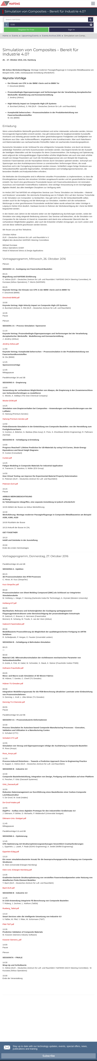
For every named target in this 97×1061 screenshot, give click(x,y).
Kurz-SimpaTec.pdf (11, 584)
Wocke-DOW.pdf (10, 401)
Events (15, 35)
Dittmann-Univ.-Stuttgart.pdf (14, 818)
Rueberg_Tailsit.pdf (11, 908)
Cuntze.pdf (7, 458)
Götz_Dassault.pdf (10, 784)
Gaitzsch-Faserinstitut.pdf (13, 624)
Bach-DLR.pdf (9, 888)
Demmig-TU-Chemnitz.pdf (14, 702)
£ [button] (7, 25)
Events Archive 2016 (51, 35)
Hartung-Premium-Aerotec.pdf (15, 419)
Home (5, 35)
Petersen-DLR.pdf (10, 484)
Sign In (71, 29)
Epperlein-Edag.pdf (11, 852)
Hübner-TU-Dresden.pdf (13, 683)
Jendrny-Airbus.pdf (11, 344)
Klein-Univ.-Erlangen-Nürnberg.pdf (17, 870)
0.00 (13, 24)
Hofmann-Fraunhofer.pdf (13, 668)
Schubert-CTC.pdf (10, 738)
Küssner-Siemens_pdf (12, 940)
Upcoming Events (30, 35)
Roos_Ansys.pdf (9, 753)
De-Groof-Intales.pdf (11, 802)
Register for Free (26, 29)
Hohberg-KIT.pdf (9, 603)
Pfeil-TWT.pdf (8, 924)
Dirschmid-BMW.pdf (11, 297)
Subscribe (49, 1055)
